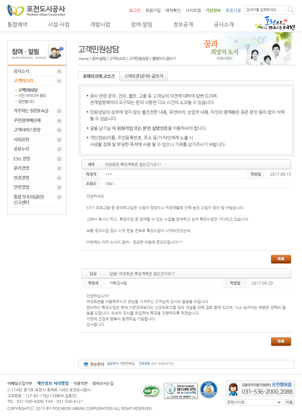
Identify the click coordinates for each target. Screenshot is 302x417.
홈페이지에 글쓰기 (99, 76)
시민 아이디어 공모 (32, 95)
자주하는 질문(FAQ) (31, 110)
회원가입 (153, 10)
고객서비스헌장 (27, 129)
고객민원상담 (27, 90)
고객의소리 (23, 80)
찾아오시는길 (103, 383)
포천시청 (233, 10)
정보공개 (183, 24)
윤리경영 (21, 167)
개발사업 (100, 24)
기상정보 (213, 10)
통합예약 (17, 24)
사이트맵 (193, 10)
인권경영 (21, 177)
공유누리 (21, 148)
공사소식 (21, 71)
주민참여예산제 (27, 120)
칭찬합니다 (26, 101)
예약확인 (173, 10)
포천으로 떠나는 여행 (275, 23)
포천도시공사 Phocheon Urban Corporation (36, 10)
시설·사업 (59, 24)
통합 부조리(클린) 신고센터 (29, 199)
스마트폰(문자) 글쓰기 (143, 76)
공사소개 (224, 24)
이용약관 (80, 383)
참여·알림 (141, 24)
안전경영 (21, 187)
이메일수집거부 (19, 383)
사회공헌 (21, 139)
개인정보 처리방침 (53, 383)
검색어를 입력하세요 (261, 10)
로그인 (135, 10)
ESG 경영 (22, 158)
